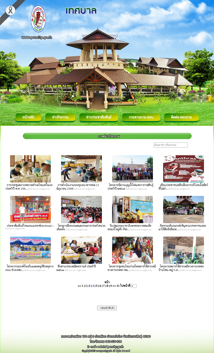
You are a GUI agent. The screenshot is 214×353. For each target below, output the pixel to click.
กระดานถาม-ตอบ (141, 117)
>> (114, 285)
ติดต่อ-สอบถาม (181, 117)
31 (118, 285)
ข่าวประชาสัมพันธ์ (98, 117)
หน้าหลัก (28, 117)
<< (79, 285)
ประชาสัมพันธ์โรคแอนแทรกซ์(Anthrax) (28, 225)
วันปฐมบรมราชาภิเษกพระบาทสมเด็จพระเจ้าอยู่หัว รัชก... (129, 227)
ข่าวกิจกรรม (60, 117)
